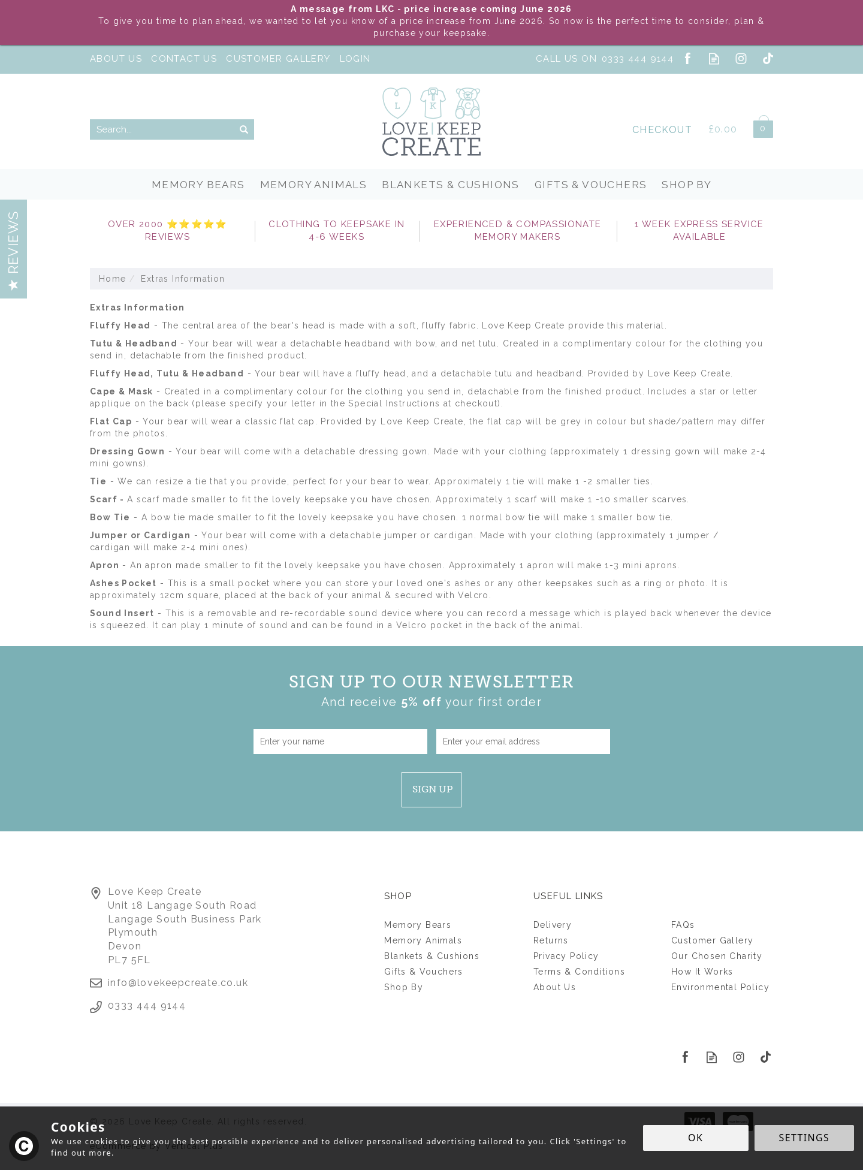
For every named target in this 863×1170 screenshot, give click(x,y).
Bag (758, 127)
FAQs (683, 925)
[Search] (162, 129)
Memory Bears (417, 925)
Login (355, 58)
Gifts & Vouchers (423, 971)
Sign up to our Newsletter (432, 691)
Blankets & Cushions (431, 956)
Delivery (552, 925)
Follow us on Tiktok (768, 58)
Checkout (662, 129)
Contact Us (184, 58)
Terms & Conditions (579, 971)
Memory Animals (423, 940)
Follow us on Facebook (687, 58)
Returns (551, 940)
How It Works (702, 971)
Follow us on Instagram (741, 58)
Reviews (13, 250)
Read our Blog (714, 58)
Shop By (403, 987)
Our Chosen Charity (716, 956)
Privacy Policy (566, 956)
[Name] (340, 741)
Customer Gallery (712, 940)
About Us (554, 987)
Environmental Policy (720, 987)
